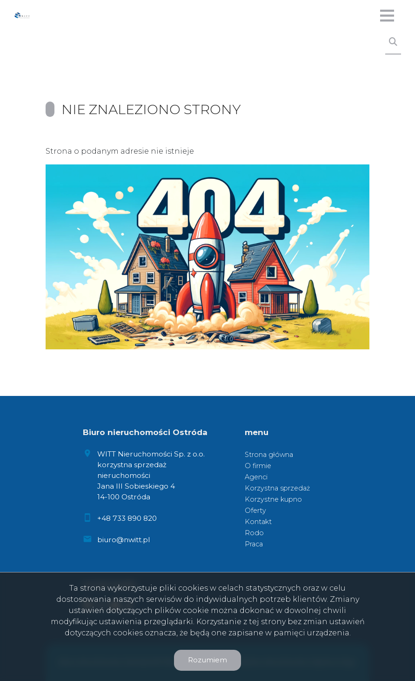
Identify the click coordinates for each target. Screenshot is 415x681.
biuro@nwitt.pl (123, 539)
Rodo (254, 533)
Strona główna (269, 454)
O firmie (258, 466)
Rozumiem (207, 659)
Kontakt (258, 522)
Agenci (256, 477)
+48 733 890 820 (127, 518)
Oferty (255, 510)
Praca (254, 544)
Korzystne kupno (273, 499)
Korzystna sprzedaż (277, 488)
